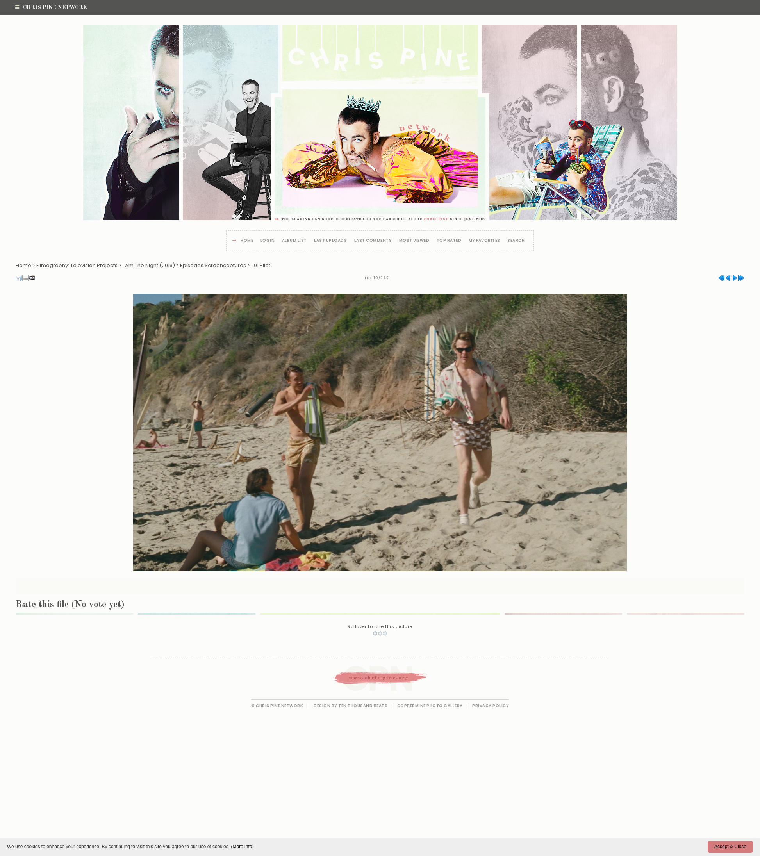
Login (267, 240)
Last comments (373, 240)
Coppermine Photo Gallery (430, 706)
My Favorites (484, 240)
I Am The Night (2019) (149, 265)
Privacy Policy (490, 706)
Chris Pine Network (51, 7)
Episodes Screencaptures (213, 265)
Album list (294, 240)
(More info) (242, 846)
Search (516, 240)
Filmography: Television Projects (77, 265)
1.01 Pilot (260, 265)
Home (247, 240)
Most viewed (414, 240)
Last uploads (330, 240)
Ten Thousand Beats (362, 706)
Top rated (449, 240)
